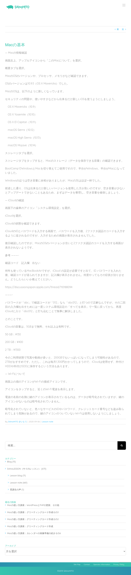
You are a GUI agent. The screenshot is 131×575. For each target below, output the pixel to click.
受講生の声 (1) (17, 489)
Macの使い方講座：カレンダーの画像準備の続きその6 (34, 533)
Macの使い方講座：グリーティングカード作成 (30, 526)
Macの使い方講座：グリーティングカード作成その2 (33, 519)
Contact (87, 564)
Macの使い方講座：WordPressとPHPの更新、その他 (33, 505)
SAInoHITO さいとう (17, 421)
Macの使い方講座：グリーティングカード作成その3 (33, 512)
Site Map (77, 564)
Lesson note (47, 421)
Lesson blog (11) (18, 475)
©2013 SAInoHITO (65, 571)
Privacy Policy (118, 564)
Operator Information (101, 564)
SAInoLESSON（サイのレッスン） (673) (26, 468)
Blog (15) (11, 461)
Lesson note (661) (18, 482)
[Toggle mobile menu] (124, 5)
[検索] (121, 445)
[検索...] (61, 445)
